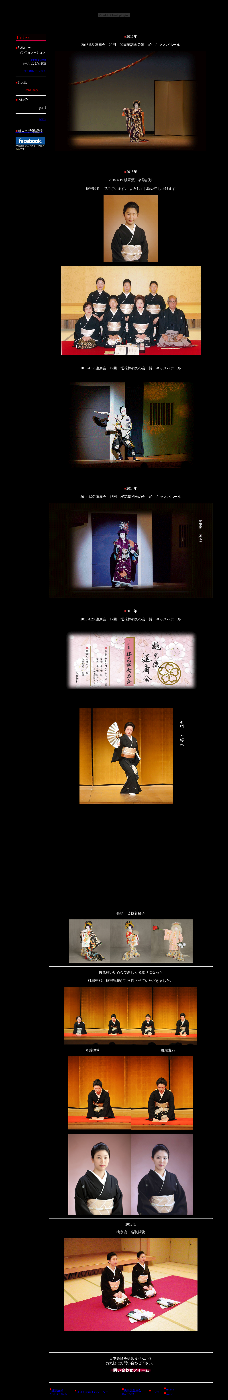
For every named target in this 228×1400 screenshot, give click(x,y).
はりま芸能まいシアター (92, 1392)
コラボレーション (34, 71)
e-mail (169, 1394)
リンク (155, 1392)
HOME (170, 1389)
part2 (42, 119)
